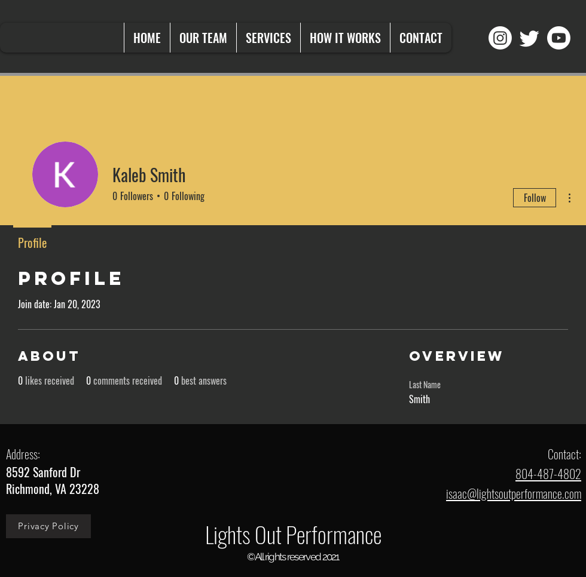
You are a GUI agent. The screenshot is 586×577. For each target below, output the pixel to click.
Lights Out (245, 534)
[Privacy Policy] (48, 526)
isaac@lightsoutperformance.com (513, 493)
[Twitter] (529, 38)
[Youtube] (558, 38)
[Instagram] (500, 38)
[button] (268, 38)
